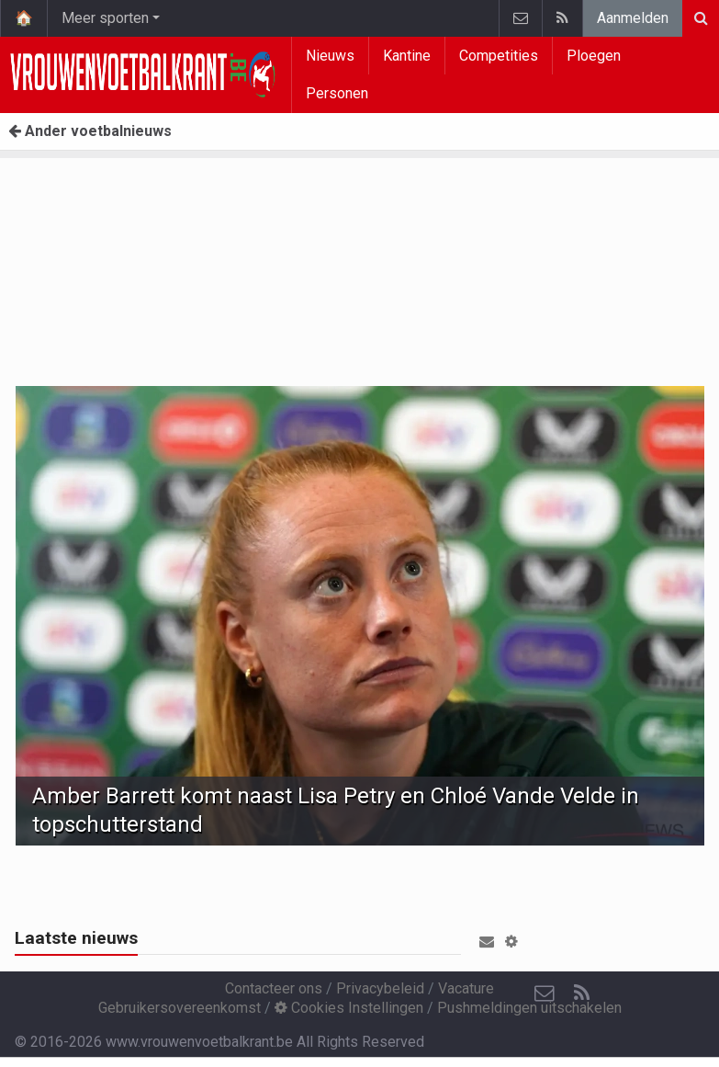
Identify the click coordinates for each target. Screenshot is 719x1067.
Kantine (407, 55)
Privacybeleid (380, 988)
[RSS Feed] (581, 993)
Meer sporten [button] (105, 18)
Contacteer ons (273, 988)
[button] (511, 941)
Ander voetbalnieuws (90, 131)
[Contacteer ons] (544, 993)
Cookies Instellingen (349, 1007)
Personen (337, 93)
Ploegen (594, 55)
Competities (498, 55)
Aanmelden (632, 18)
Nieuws (330, 55)
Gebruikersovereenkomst (179, 1007)
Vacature (466, 988)
